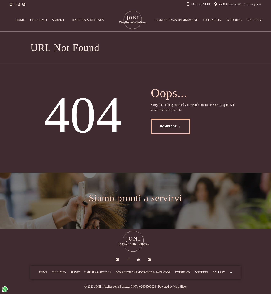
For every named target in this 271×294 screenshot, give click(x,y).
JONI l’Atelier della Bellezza (112, 286)
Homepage (168, 126)
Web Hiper (180, 286)
